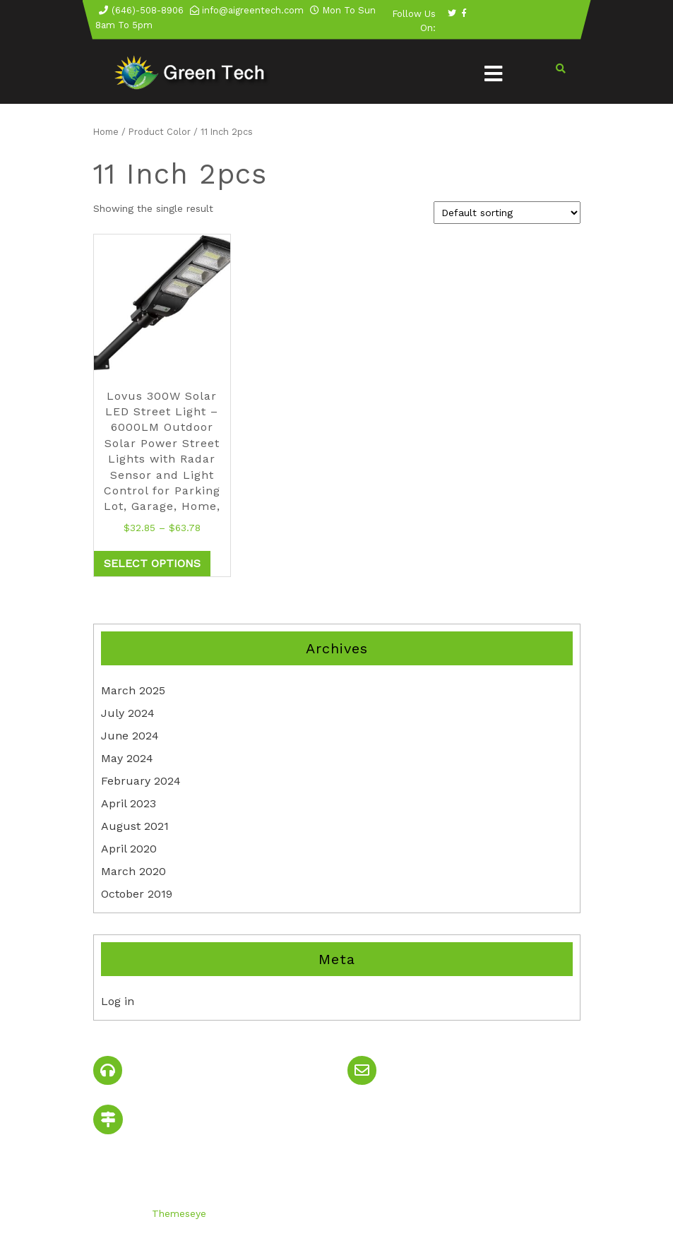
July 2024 (128, 713)
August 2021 (135, 826)
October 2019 (136, 894)
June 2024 (130, 735)
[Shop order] (507, 212)
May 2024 (127, 758)
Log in (117, 1001)
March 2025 (133, 690)
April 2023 (128, 803)
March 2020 (133, 871)
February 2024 (141, 781)
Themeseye (177, 1213)
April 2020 (129, 848)
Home (106, 131)
